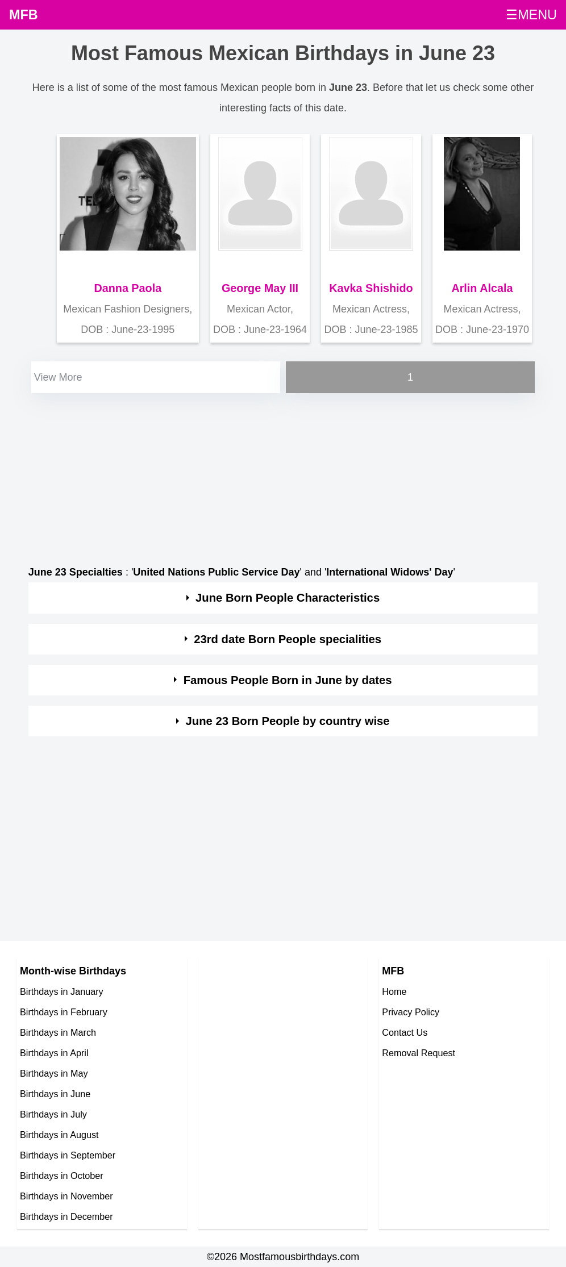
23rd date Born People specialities (287, 639)
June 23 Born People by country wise (288, 721)
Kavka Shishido (371, 288)
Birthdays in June (55, 1094)
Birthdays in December (66, 1216)
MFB (23, 14)
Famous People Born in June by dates (288, 680)
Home (394, 991)
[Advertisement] (283, 475)
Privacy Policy (410, 1012)
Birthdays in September (67, 1155)
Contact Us (404, 1032)
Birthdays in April (54, 1053)
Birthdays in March (58, 1032)
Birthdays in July (53, 1114)
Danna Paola (127, 288)
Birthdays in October (61, 1175)
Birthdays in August (59, 1135)
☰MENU (531, 14)
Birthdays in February (63, 1012)
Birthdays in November (66, 1196)
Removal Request (418, 1053)
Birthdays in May (54, 1073)
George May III (260, 288)
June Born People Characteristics (287, 597)
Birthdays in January (61, 991)
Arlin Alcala (482, 288)
